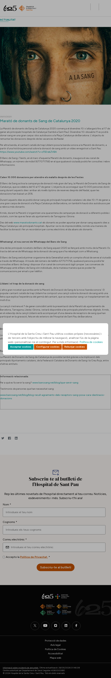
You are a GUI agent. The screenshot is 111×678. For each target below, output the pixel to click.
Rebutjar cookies (74, 346)
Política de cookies (91, 342)
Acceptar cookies (20, 346)
